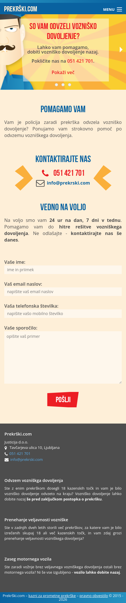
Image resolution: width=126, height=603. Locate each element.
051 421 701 (80, 61)
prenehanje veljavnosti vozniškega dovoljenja (43, 538)
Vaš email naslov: (63, 288)
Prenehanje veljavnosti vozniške (36, 519)
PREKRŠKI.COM (20, 9)
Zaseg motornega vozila (28, 559)
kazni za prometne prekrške (52, 595)
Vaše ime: (63, 266)
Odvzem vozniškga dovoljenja (34, 480)
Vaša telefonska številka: (63, 310)
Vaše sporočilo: (63, 354)
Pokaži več (62, 72)
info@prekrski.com (26, 459)
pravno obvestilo (93, 595)
